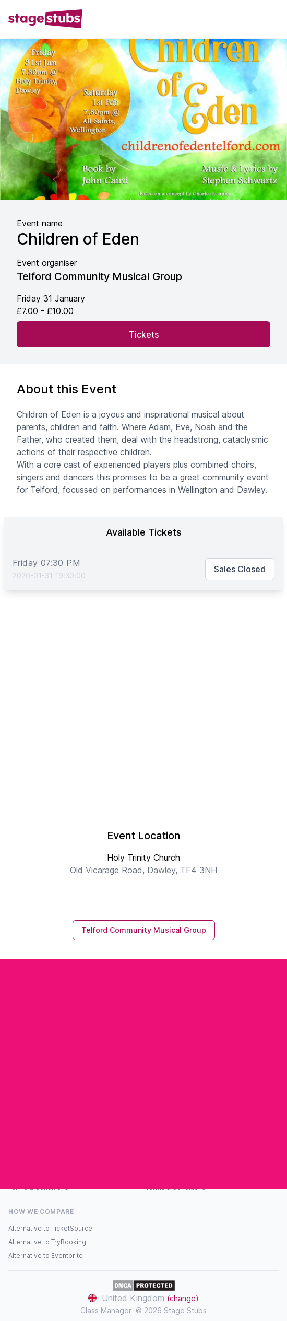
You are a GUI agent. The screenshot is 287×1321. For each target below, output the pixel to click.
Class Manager (105, 1310)
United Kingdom (143, 1298)
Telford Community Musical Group (143, 929)
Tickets (144, 334)
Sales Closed (240, 569)
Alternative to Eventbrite (45, 1255)
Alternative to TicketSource (50, 1228)
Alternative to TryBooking (47, 1242)
